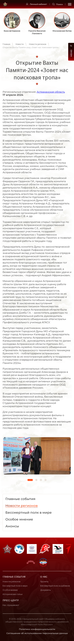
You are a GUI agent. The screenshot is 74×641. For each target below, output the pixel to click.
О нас (43, 576)
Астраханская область (51, 91)
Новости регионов (37, 44)
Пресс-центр (11, 600)
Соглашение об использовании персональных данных (37, 633)
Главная (6, 44)
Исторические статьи (12, 594)
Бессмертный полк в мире (15, 585)
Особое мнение (10, 590)
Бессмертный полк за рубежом (55, 585)
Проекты (44, 581)
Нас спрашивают (11, 605)
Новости (20, 44)
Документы (45, 590)
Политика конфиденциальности (37, 629)
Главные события (14, 576)
